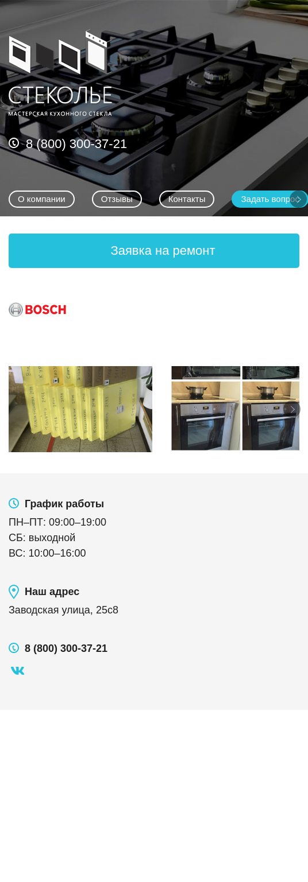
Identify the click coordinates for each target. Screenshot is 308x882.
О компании (42, 199)
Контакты (187, 199)
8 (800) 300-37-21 (76, 144)
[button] (154, 251)
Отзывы (117, 199)
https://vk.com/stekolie (17, 670)
